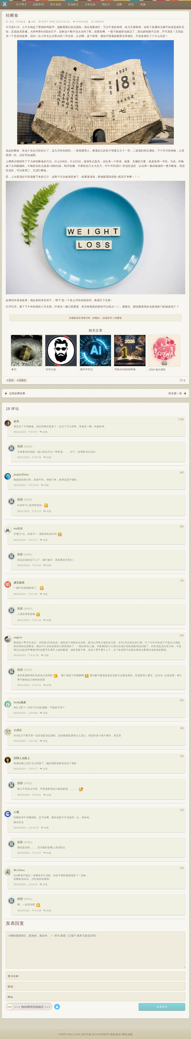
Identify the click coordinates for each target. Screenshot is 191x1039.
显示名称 (14, 976)
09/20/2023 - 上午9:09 (25, 713)
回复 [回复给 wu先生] (45, 540)
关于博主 (21, 4)
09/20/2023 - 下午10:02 (26, 485)
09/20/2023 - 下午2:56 (25, 594)
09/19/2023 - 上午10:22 (26, 827)
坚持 (11, 380)
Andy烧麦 (20, 702)
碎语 (131, 4)
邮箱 (11, 986)
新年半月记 (86, 369)
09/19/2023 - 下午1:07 (29, 853)
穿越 (143, 4)
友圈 (119, 4)
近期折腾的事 (17, 393)
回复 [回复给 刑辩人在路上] (45, 768)
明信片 (106, 4)
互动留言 (73, 4)
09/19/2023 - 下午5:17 (25, 768)
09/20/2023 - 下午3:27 (25, 540)
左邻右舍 (90, 4)
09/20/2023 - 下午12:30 (26, 655)
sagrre (18, 637)
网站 (10, 997)
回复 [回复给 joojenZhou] (46, 485)
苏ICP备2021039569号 (95, 1034)
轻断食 (12, 15)
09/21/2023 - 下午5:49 (29, 457)
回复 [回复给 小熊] (46, 827)
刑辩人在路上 (22, 758)
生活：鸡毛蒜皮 (17, 21)
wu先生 (18, 528)
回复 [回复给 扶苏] (49, 457)
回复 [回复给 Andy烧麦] (45, 713)
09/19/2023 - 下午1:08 (29, 910)
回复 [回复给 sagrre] (46, 655)
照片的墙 (55, 4)
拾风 (16, 421)
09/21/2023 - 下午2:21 (29, 685)
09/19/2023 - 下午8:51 (29, 795)
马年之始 (51, 369)
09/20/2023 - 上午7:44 (25, 741)
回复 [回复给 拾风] (45, 432)
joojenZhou (21, 474)
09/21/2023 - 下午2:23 (29, 511)
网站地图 (127, 1034)
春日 (13, 369)
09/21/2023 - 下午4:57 (25, 432)
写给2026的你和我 (125, 369)
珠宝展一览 (175, 393)
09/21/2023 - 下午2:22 (29, 620)
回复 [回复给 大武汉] (45, 741)
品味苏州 (38, 4)
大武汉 (18, 730)
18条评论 (99, 21)
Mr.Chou (19, 870)
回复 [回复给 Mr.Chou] (45, 884)
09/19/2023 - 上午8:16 (25, 884)
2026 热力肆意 (157, 369)
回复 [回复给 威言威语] (45, 594)
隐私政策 (116, 1034)
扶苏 (33, 21)
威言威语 (19, 582)
